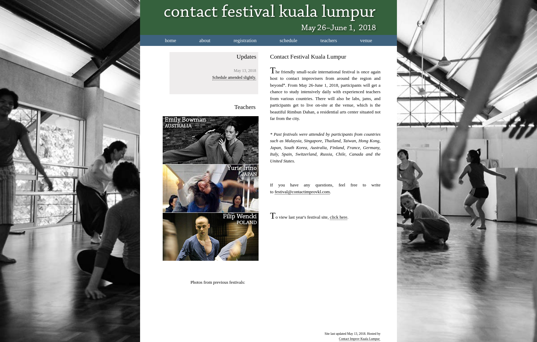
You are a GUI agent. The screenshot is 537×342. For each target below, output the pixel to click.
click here (338, 217)
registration (245, 40)
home (170, 40)
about (205, 40)
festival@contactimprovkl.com (302, 191)
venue (366, 40)
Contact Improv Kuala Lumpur (359, 339)
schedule (289, 40)
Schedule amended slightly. (234, 77)
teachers (329, 40)
